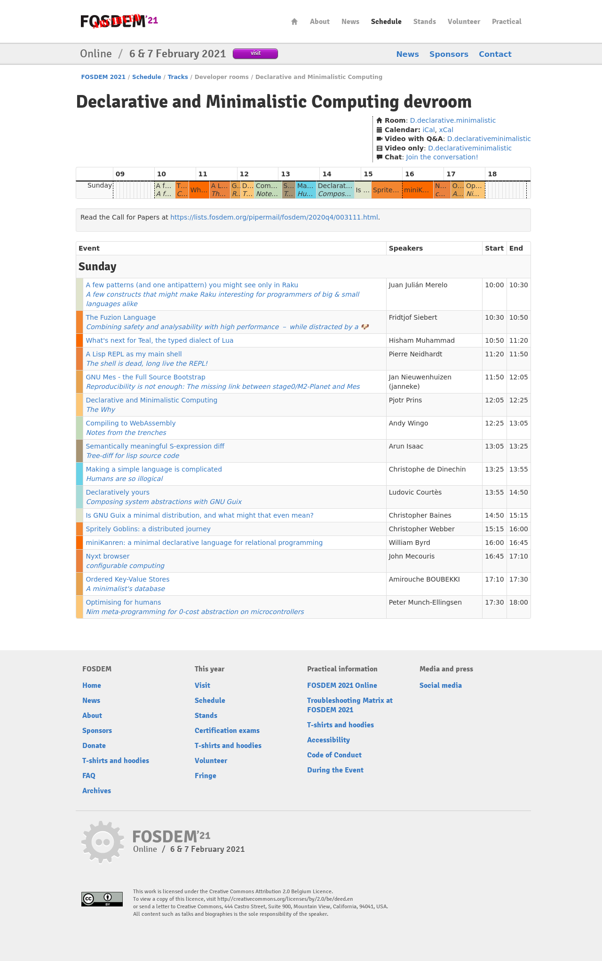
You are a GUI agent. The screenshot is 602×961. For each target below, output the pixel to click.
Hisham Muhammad (422, 340)
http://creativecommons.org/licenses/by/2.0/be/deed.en (285, 899)
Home (294, 21)
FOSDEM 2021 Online (342, 685)
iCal (428, 130)
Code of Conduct (334, 755)
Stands (424, 21)
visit (256, 52)
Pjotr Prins (405, 400)
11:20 (518, 340)
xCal (446, 130)
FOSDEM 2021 (103, 77)
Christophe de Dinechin (427, 469)
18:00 (518, 602)
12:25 (518, 400)
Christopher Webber (422, 529)
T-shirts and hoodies (115, 760)
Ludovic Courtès (415, 492)
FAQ (88, 775)
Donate (94, 745)
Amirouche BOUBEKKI (424, 579)
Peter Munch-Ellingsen (425, 602)
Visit (202, 685)
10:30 (518, 285)
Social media (441, 685)
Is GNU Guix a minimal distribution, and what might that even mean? (200, 515)
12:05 (518, 377)
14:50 (518, 492)
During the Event (335, 770)
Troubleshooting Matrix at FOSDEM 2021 (350, 705)
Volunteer (464, 21)
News (350, 21)
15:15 (518, 515)
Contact (495, 54)
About (320, 21)
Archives (96, 791)
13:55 (518, 469)
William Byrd (409, 542)
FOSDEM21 (119, 21)
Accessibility (328, 740)
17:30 (518, 579)
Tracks (178, 77)
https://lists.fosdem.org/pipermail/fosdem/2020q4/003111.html (274, 217)
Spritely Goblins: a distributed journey (148, 529)
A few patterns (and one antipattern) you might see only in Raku (222, 294)
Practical (507, 21)
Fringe (205, 775)
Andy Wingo (408, 423)
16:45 (518, 542)
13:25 (518, 446)
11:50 (518, 354)
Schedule (386, 21)
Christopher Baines (420, 515)
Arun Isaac (406, 446)
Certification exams (227, 730)
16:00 (518, 529)
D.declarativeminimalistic (489, 138)
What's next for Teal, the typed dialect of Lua (159, 340)
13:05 (518, 423)
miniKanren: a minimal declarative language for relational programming (204, 542)
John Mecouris (412, 556)
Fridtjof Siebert (413, 317)
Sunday (99, 185)
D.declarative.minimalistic (453, 120)
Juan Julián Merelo (418, 285)
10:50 (518, 317)
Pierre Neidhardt (416, 354)
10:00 (494, 285)
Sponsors (448, 54)
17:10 (518, 556)
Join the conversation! (442, 157)
